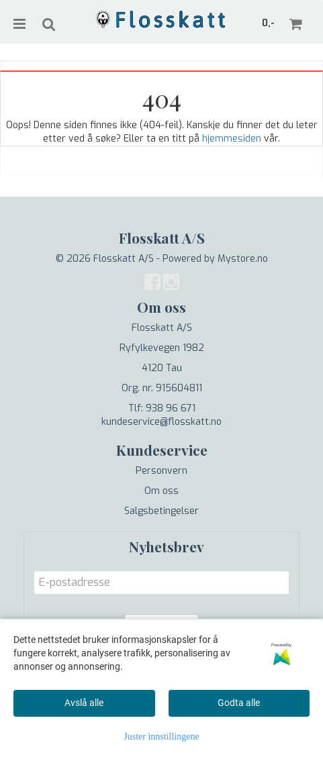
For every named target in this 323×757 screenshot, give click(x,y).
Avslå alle (83, 702)
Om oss (161, 491)
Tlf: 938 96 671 (161, 408)
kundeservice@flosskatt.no (161, 421)
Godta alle (239, 702)
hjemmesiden (231, 138)
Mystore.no (243, 258)
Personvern (161, 470)
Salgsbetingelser (161, 511)
